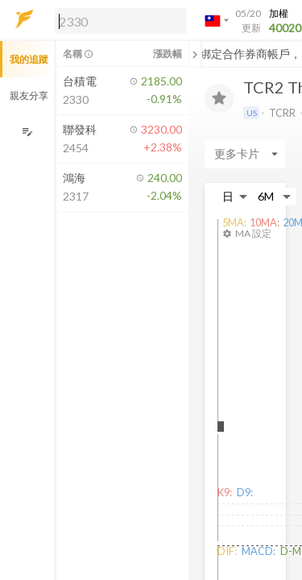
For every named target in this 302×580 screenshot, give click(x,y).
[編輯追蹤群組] (27, 132)
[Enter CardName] (245, 153)
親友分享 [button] (29, 95)
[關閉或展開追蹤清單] (195, 54)
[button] (117, 20)
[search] (121, 21)
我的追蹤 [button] (29, 59)
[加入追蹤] (219, 98)
